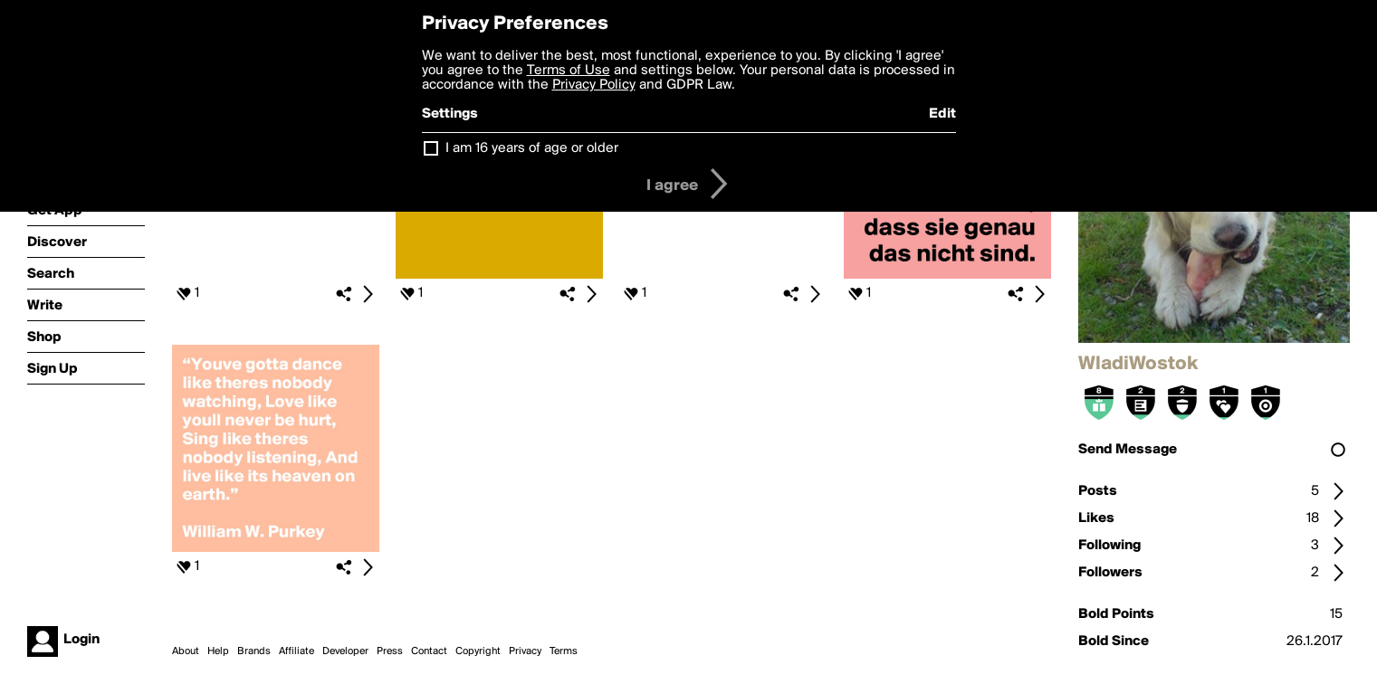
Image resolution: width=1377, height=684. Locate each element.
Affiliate (296, 651)
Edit (942, 114)
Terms (564, 651)
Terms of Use (568, 70)
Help (218, 651)
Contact (429, 651)
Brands (254, 651)
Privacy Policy (594, 85)
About (185, 651)
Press (390, 651)
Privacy (525, 651)
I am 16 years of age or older (531, 148)
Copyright (478, 651)
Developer (345, 651)
